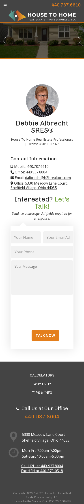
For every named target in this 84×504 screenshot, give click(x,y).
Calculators (42, 375)
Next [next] (79, 40)
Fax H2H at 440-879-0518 (42, 470)
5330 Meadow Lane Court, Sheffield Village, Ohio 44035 (39, 185)
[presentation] (45, 306)
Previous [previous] (4, 40)
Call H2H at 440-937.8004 (42, 465)
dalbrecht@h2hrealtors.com (48, 177)
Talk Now (45, 335)
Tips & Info (42, 393)
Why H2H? (42, 384)
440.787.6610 (38, 166)
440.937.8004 (36, 172)
